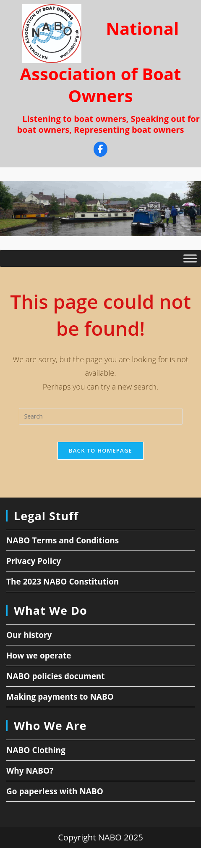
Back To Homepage (100, 450)
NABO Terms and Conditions (62, 540)
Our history (29, 634)
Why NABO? (29, 770)
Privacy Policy (33, 561)
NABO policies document (55, 676)
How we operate (38, 655)
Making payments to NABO (60, 696)
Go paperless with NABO (54, 791)
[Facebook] (100, 150)
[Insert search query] (101, 416)
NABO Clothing (35, 750)
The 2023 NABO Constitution (62, 581)
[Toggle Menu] (190, 258)
